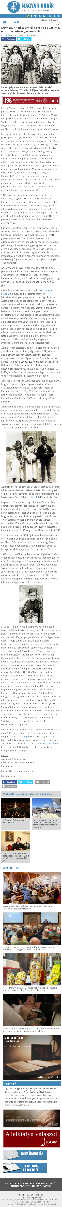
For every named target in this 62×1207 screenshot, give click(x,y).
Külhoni (40, 1183)
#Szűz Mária (46, 794)
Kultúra (6, 35)
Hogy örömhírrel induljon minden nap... (18, 1041)
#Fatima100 (8, 794)
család (21, 1098)
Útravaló (25, 1105)
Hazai (16, 1183)
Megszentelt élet (20, 1186)
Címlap (8, 1183)
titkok (34, 497)
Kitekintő (50, 1183)
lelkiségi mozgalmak (43, 1101)
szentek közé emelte (48, 743)
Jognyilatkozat (32, 1204)
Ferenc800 (15, 1105)
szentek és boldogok (14, 1095)
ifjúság (48, 1092)
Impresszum (10, 1204)
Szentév (19, 1092)
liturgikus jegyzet (33, 1095)
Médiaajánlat (21, 1204)
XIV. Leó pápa (34, 1091)
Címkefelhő (10, 1083)
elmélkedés (47, 1095)
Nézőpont (36, 1186)
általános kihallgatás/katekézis (19, 1101)
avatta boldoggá (20, 736)
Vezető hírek (11, 868)
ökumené (10, 1098)
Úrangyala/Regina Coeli (38, 1098)
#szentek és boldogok (27, 794)
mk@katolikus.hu (23, 1202)
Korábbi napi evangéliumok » (48, 1077)
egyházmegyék (13, 1088)
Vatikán (53, 1098)
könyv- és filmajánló (32, 1088)
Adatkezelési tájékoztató (47, 1204)
